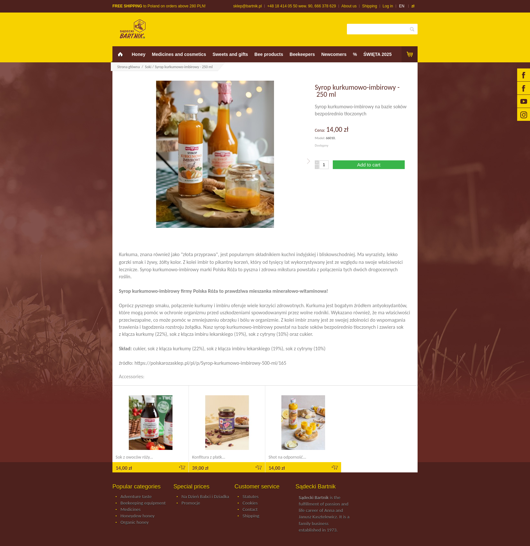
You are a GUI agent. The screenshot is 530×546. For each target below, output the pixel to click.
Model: (320, 138)
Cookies (250, 503)
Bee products (268, 54)
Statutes (251, 496)
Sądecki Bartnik (314, 497)
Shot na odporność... (287, 457)
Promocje (190, 503)
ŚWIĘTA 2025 (377, 54)
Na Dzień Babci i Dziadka (205, 496)
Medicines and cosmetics (179, 54)
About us (349, 6)
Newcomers (334, 54)
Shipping (369, 6)
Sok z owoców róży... (134, 457)
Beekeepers (302, 54)
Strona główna (128, 67)
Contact (250, 509)
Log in (388, 6)
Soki (148, 67)
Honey (139, 54)
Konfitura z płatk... (208, 457)
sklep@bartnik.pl (247, 6)
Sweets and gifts (230, 54)
